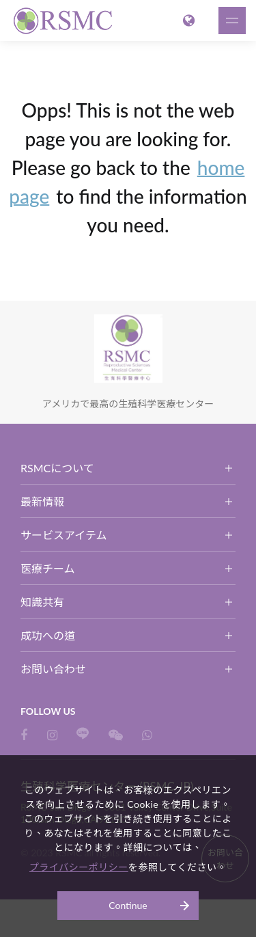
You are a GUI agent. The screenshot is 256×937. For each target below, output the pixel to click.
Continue (128, 905)
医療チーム (47, 568)
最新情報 (42, 501)
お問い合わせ (53, 668)
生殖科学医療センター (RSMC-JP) (65, 20)
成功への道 (47, 635)
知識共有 (42, 601)
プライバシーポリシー (78, 867)
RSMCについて (57, 467)
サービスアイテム (63, 534)
